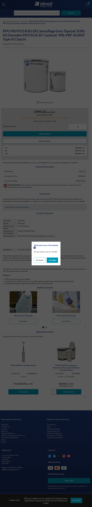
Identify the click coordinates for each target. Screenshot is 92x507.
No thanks (40, 260)
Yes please (52, 260)
